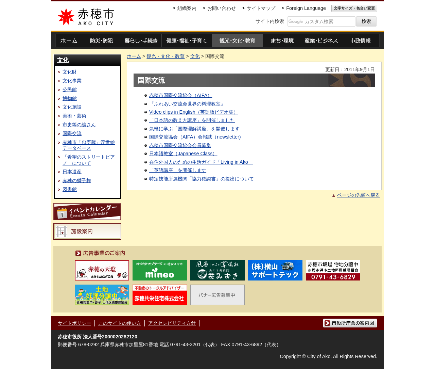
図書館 (70, 189)
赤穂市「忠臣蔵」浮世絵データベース (89, 145)
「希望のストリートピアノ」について (89, 159)
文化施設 (72, 107)
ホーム (134, 56)
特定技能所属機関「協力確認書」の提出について (201, 178)
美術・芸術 (74, 115)
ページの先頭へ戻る (358, 195)
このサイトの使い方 (119, 323)
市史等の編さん (79, 124)
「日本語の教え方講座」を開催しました (192, 120)
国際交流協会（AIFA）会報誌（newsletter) (195, 137)
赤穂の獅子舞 (77, 180)
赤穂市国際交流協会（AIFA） (180, 95)
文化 (63, 60)
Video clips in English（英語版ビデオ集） (193, 112)
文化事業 (72, 80)
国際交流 (72, 133)
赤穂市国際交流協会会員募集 (180, 145)
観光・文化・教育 (165, 56)
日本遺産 (72, 171)
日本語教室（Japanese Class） (183, 153)
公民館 (70, 89)
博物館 (70, 98)
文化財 (70, 72)
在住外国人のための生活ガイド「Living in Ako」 (201, 162)
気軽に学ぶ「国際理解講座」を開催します (194, 128)
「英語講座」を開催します (177, 170)
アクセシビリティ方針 (172, 323)
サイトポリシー (74, 323)
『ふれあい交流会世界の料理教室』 (187, 104)
